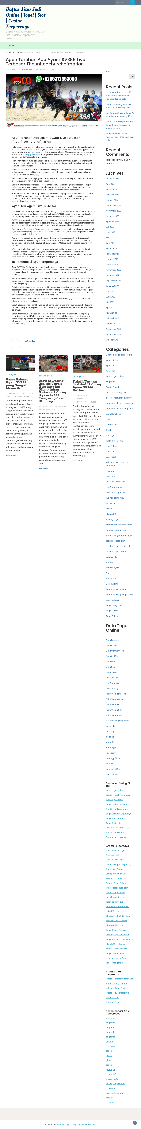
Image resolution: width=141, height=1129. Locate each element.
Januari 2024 (112, 200)
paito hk (110, 736)
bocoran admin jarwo (116, 392)
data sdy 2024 (113, 769)
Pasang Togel (112, 519)
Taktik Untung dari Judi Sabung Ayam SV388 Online (87, 386)
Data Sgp (110, 667)
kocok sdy (111, 753)
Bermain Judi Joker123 (116, 920)
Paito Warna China (115, 699)
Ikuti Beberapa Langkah (117, 887)
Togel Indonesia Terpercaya (119, 939)
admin (29, 341)
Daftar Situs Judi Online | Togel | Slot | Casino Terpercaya (25, 18)
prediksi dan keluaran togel (119, 524)
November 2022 (113, 270)
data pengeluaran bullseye (119, 397)
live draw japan (113, 774)
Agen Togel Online (115, 376)
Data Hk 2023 (112, 656)
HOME (12, 46)
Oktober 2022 (112, 275)
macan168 (111, 1074)
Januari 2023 (112, 259)
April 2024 (110, 184)
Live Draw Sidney (114, 487)
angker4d (110, 1022)
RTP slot (109, 562)
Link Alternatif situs (115, 897)
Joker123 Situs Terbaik (116, 911)
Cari (108, 71)
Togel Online (112, 610)
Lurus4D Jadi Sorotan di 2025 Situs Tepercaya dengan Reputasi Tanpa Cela (120, 95)
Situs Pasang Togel (115, 859)
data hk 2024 (112, 763)
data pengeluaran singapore (119, 408)
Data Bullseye (112, 640)
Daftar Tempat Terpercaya (119, 864)
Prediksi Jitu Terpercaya (117, 992)
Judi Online (111, 446)
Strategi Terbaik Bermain (118, 916)
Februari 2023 (112, 253)
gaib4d (109, 1041)
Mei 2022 (110, 302)
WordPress (61, 1124)
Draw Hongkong (113, 414)
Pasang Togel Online (116, 883)
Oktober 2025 (112, 178)
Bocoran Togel (113, 1002)
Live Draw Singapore (115, 492)
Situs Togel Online (114, 799)
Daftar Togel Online (115, 892)
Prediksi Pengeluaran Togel (119, 535)
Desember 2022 (113, 264)
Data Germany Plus (115, 650)
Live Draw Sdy (112, 683)
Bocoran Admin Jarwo (116, 837)
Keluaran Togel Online (116, 988)
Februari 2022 (112, 318)
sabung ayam (27, 70)
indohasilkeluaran (114, 1093)
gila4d (109, 1050)
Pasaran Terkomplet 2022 (118, 827)
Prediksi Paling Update (116, 983)
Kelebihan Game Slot (116, 878)
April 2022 (110, 307)
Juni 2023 (110, 232)
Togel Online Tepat (115, 953)
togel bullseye (112, 600)
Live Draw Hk (112, 677)
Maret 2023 (111, 248)
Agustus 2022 (112, 286)
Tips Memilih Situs (114, 902)
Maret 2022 (111, 313)
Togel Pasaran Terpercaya (118, 813)
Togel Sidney (112, 616)
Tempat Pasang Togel (116, 589)
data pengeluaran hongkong (120, 403)
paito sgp (110, 731)
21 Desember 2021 (80, 395)
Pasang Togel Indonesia (117, 934)
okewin (109, 1097)
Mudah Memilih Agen (116, 944)
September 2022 (114, 280)
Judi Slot (110, 451)
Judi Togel (111, 457)
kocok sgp (111, 747)
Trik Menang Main (114, 962)
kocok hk (110, 742)
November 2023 (113, 210)
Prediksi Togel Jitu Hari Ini (118, 546)
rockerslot (111, 1088)
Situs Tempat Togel (115, 850)
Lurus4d (110, 1102)
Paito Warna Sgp (114, 715)
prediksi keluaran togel (117, 530)
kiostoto (110, 1018)
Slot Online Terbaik (115, 832)
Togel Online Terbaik (116, 930)
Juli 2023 (110, 227)
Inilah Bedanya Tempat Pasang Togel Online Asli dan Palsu (120, 137)
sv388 (51, 70)
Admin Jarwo (112, 360)
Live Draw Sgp (112, 688)
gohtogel (110, 1069)
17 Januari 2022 (13, 393)
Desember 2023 (113, 205)
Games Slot (111, 424)
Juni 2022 (110, 296)
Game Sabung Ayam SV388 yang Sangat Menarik (17, 384)
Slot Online (111, 578)
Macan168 (111, 514)
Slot (108, 573)
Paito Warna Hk (113, 704)
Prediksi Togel (112, 997)
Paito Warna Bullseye (116, 693)
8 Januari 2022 (47, 406)
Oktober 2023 (112, 216)
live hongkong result (115, 497)
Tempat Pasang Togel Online (120, 594)
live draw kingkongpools (117, 720)
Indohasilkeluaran (114, 440)
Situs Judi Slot (112, 855)
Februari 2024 (112, 194)
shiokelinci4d (112, 1079)
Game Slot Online (114, 869)
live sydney (111, 503)
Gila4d (109, 430)
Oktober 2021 (112, 339)
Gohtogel (110, 435)
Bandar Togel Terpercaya (118, 795)
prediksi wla (111, 557)
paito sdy (110, 726)
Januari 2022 (112, 323)
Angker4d (110, 381)
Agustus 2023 (112, 221)
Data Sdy (110, 661)
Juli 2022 (110, 291)
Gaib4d (109, 419)
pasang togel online (115, 1083)
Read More (11, 455)
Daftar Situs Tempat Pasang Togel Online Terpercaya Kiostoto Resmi (119, 125)
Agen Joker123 (112, 365)
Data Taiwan (112, 672)
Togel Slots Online (114, 818)
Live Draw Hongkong (115, 481)
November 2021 (113, 334)
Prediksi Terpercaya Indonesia (120, 978)
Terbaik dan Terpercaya (117, 906)
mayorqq (110, 1046)
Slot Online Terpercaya (117, 809)
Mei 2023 (110, 237)
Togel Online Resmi (115, 823)
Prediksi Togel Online (116, 551)
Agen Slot (110, 371)
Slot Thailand (112, 583)
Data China (111, 645)
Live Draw (110, 476)
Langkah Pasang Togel (117, 958)
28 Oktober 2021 (13, 70)
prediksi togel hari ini (115, 540)
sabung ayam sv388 (31, 154)
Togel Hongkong (114, 605)
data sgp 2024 (113, 758)
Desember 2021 (113, 329)
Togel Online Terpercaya (118, 804)
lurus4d (109, 508)
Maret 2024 (111, 189)
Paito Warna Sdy (114, 710)
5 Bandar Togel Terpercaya (119, 354)
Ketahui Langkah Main (116, 948)
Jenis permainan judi (116, 873)
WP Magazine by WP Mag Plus (82, 1124)
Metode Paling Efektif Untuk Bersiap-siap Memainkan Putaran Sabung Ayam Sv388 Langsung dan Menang (52, 391)
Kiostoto (110, 471)
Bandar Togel (112, 387)
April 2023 (110, 243)
